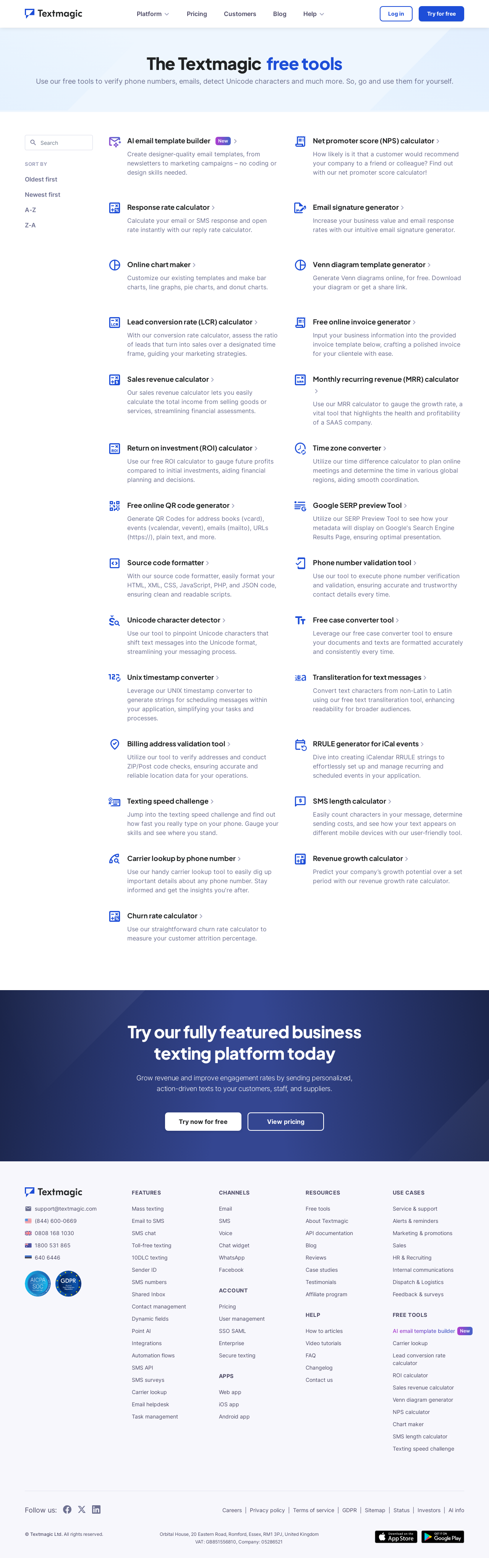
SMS (224, 1221)
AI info (456, 1510)
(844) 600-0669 (56, 1221)
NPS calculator (411, 1412)
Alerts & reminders (415, 1221)
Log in (396, 13)
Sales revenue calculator (423, 1387)
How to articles (324, 1331)
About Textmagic (327, 1221)
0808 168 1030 (54, 1233)
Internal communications (423, 1269)
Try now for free (203, 1121)
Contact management (159, 1306)
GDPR (349, 1510)
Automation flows (153, 1355)
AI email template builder (424, 1331)
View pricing (285, 1121)
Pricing (197, 14)
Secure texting (237, 1355)
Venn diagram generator (423, 1399)
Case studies (322, 1269)
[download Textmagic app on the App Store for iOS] (396, 1537)
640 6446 (47, 1257)
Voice (225, 1233)
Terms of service (313, 1510)
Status (401, 1510)
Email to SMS (148, 1221)
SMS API (142, 1367)
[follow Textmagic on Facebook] (67, 1510)
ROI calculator (410, 1375)
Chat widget (234, 1245)
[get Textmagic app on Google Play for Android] (442, 1537)
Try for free (441, 13)
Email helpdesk (150, 1404)
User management (242, 1318)
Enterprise (231, 1343)
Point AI (141, 1331)
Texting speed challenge (423, 1448)
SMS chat (144, 1233)
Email (225, 1208)
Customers (240, 14)
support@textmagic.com (66, 1208)
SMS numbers (149, 1282)
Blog (280, 14)
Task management (155, 1416)
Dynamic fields (150, 1318)
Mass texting (148, 1208)
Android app (234, 1416)
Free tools (318, 1208)
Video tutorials (323, 1343)
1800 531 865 (53, 1245)
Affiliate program (326, 1294)
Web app (230, 1392)
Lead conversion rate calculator (419, 1359)
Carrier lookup (149, 1392)
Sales (399, 1245)
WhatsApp (232, 1257)
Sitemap (375, 1510)
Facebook (231, 1269)
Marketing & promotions (422, 1233)
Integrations (147, 1343)
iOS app (229, 1404)
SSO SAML (232, 1331)
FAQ (311, 1355)
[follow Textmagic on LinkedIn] (96, 1510)
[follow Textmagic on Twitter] (82, 1510)
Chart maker (408, 1424)
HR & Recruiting (412, 1257)
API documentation (329, 1233)
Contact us (319, 1379)
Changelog (319, 1367)
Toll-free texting (152, 1245)
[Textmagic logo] (72, 1192)
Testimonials (321, 1282)
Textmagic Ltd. (46, 1534)
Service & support (415, 1208)
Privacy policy (267, 1510)
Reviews (316, 1257)
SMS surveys (148, 1379)
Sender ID (144, 1269)
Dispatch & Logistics (418, 1282)
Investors (429, 1510)
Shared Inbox (148, 1294)
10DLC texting (150, 1257)
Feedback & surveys (418, 1294)
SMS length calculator (420, 1436)
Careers (232, 1510)
